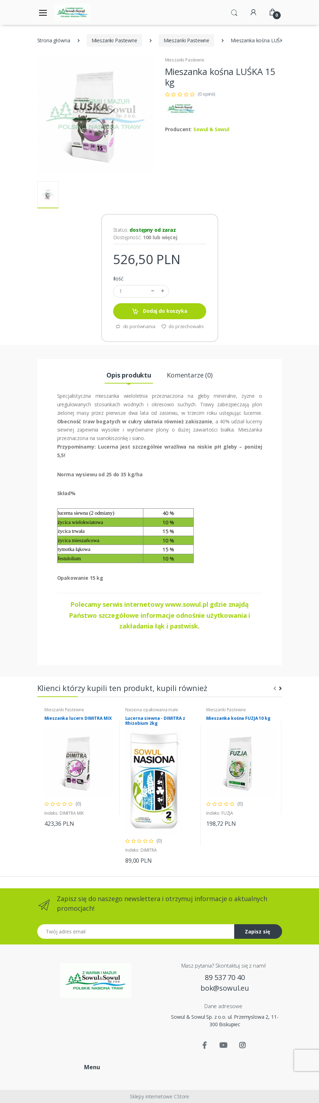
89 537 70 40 (224, 977)
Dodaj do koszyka (159, 311)
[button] (234, 11)
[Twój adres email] (136, 931)
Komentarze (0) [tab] (190, 375)
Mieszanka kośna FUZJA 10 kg (238, 718)
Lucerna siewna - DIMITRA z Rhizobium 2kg (155, 721)
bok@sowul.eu (224, 988)
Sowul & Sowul (211, 129)
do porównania (135, 326)
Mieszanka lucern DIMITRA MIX (78, 718)
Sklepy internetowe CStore (159, 1096)
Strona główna (53, 40)
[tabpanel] (79, 767)
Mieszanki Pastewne (114, 40)
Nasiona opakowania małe (151, 710)
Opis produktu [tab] (128, 375)
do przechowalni (182, 326)
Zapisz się (257, 931)
